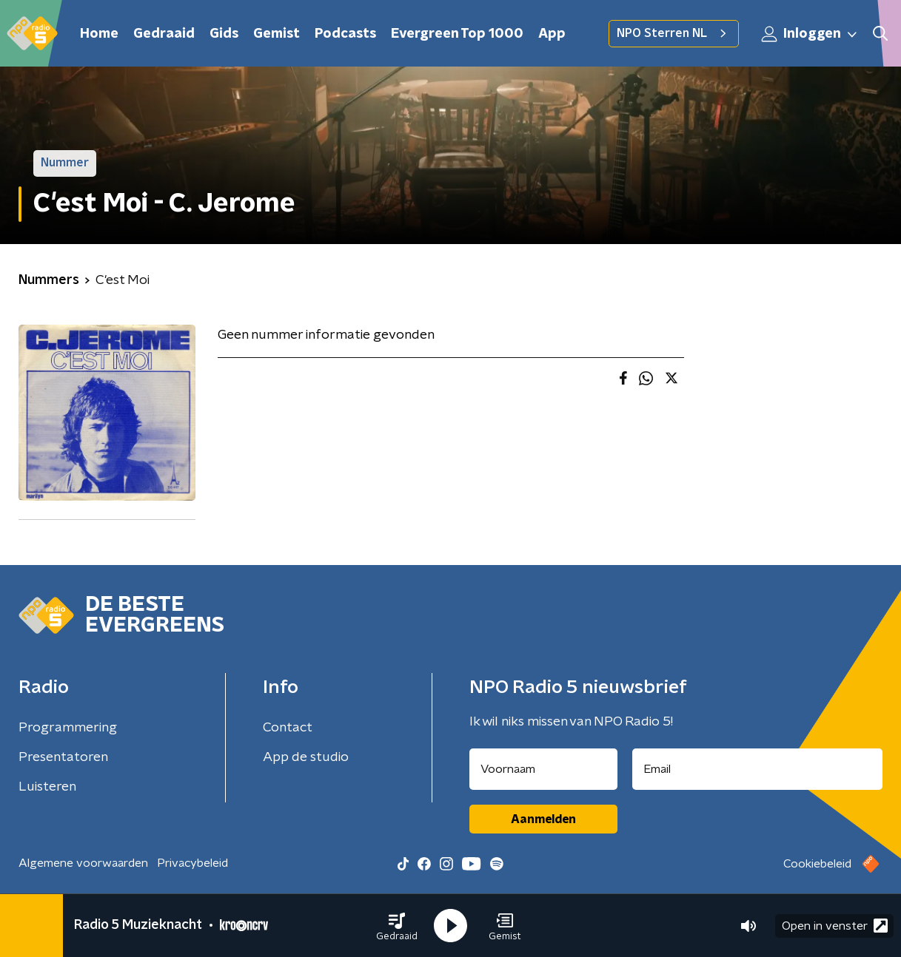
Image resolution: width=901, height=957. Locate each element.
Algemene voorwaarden (83, 863)
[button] (397, 926)
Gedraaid (164, 34)
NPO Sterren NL (674, 33)
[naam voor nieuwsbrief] (543, 769)
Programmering (68, 727)
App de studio (306, 757)
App (552, 34)
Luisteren (47, 787)
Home (99, 34)
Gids (224, 34)
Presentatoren (63, 757)
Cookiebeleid (817, 864)
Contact (287, 727)
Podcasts (345, 34)
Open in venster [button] (835, 926)
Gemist (276, 34)
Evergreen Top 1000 (457, 34)
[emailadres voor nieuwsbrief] (757, 769)
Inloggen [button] (810, 34)
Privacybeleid (192, 863)
